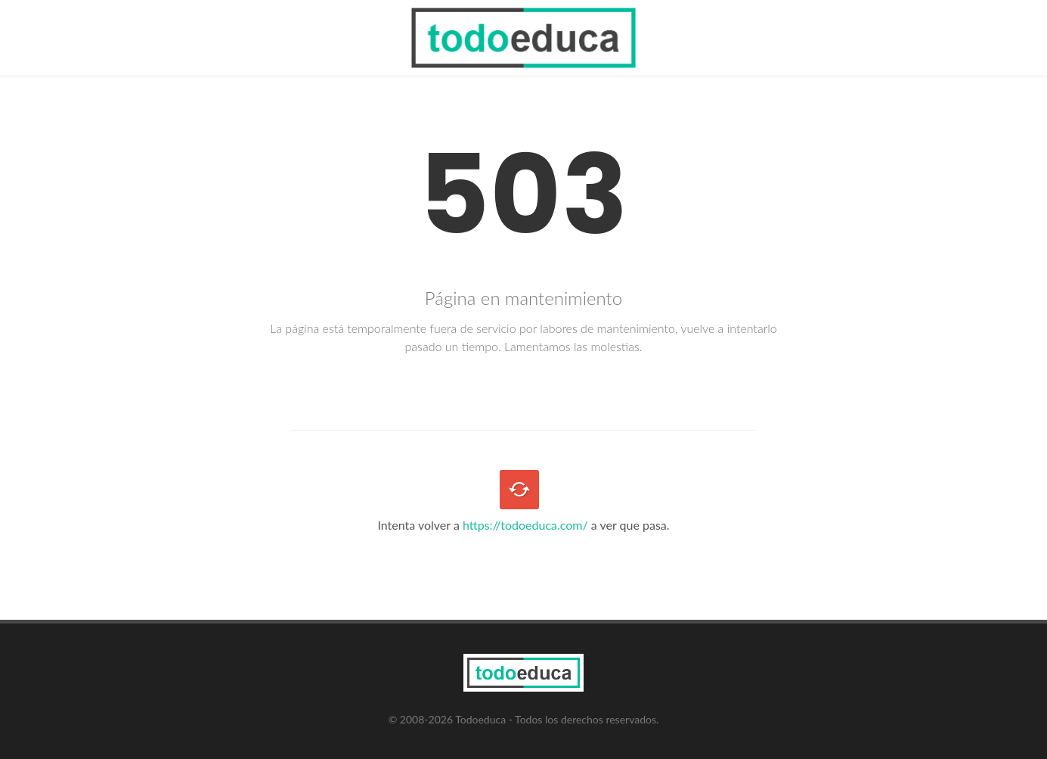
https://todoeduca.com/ (525, 525)
